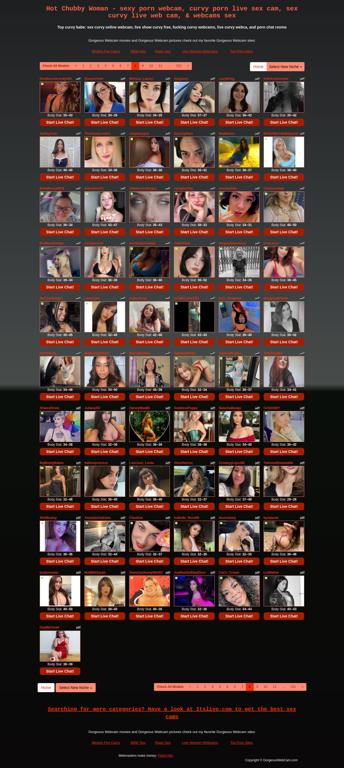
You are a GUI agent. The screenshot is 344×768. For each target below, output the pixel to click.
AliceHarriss (183, 463)
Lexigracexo (93, 243)
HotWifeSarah (95, 572)
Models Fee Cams (106, 51)
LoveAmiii (92, 298)
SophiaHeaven (230, 353)
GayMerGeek (49, 627)
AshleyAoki (48, 133)
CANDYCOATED (186, 298)
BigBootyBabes (52, 463)
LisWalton (271, 572)
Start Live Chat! (60, 122)
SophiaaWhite (184, 353)
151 (178, 66)
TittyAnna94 (273, 353)
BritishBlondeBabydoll (281, 133)
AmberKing (138, 298)
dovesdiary (227, 518)
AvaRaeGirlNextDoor (190, 572)
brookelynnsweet (142, 243)
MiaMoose (226, 133)
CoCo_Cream (229, 572)
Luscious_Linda (141, 463)
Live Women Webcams (200, 51)
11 (160, 66)
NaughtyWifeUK (276, 298)
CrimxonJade (274, 188)
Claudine (136, 518)
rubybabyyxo (139, 133)
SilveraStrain (49, 408)
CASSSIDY (272, 408)
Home (258, 67)
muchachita (228, 188)
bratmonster (49, 572)
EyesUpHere (183, 133)
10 (151, 66)
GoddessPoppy (186, 408)
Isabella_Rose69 (186, 518)
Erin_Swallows (230, 298)
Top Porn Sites (241, 51)
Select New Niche (285, 67)
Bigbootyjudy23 (96, 353)
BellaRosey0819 (52, 188)
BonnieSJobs (139, 353)
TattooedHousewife (278, 463)
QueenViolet (93, 79)
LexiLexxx (271, 243)
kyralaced (271, 518)
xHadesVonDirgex (143, 188)
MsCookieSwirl (51, 298)
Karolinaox (48, 353)
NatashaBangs (230, 408)
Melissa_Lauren (141, 79)
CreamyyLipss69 (231, 463)
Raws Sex (163, 51)
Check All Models (56, 66)
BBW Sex (138, 51)
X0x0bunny (48, 518)
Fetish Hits (165, 756)
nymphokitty (183, 188)
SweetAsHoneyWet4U (146, 572)
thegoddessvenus (232, 243)
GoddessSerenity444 (56, 79)
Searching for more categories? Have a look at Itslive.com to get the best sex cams (172, 713)
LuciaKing (226, 79)
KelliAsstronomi (276, 79)
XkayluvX (181, 79)
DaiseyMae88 (139, 408)
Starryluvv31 (94, 188)
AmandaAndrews (97, 518)
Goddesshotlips (52, 243)
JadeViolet (182, 243)
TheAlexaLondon (97, 133)
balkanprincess (96, 463)
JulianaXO (92, 408)
